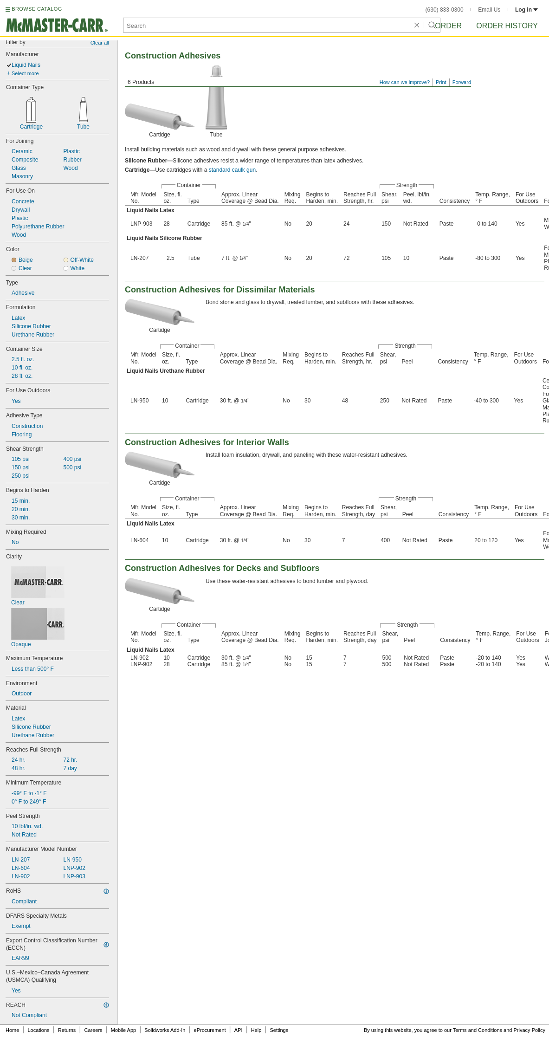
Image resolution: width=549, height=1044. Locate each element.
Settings (279, 1030)
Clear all (99, 42)
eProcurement (210, 1030)
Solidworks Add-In (164, 1030)
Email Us (489, 9)
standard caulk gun (232, 170)
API (238, 1030)
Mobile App (123, 1030)
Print (441, 82)
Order (448, 26)
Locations (39, 1030)
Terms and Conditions (477, 1030)
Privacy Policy (529, 1030)
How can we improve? (405, 82)
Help (256, 1030)
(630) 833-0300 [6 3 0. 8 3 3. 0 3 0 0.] (445, 9)
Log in (526, 9)
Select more (25, 73)
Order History (507, 26)
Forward (461, 82)
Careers (93, 1030)
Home (12, 1030)
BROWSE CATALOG (37, 9)
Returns (67, 1030)
